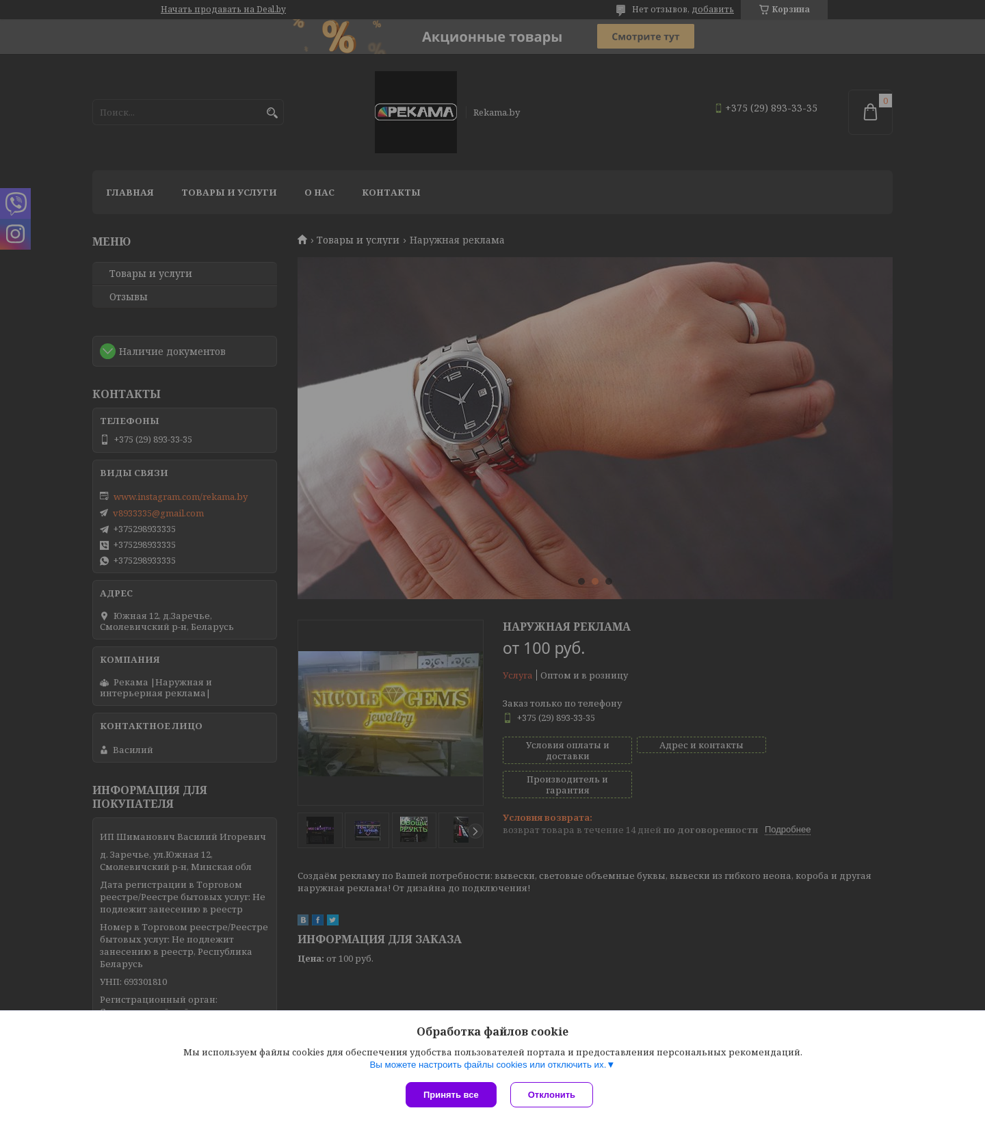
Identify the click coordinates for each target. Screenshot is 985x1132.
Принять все (451, 1095)
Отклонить (551, 1095)
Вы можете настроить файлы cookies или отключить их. (487, 1064)
